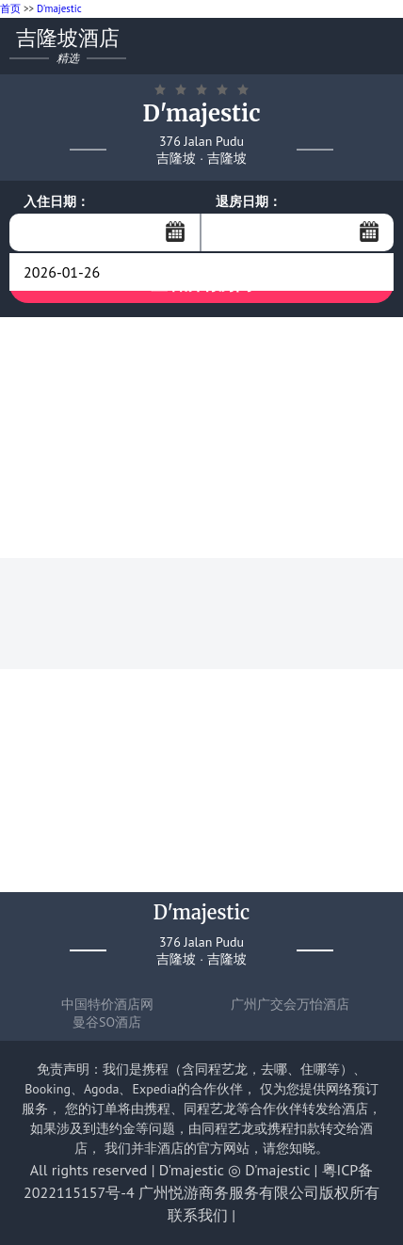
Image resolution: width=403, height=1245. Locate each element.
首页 (10, 8)
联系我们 (198, 1214)
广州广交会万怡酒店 (290, 1004)
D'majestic (59, 8)
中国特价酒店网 (107, 1004)
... (175, 231)
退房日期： (249, 201)
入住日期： (56, 201)
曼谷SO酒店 (107, 1022)
